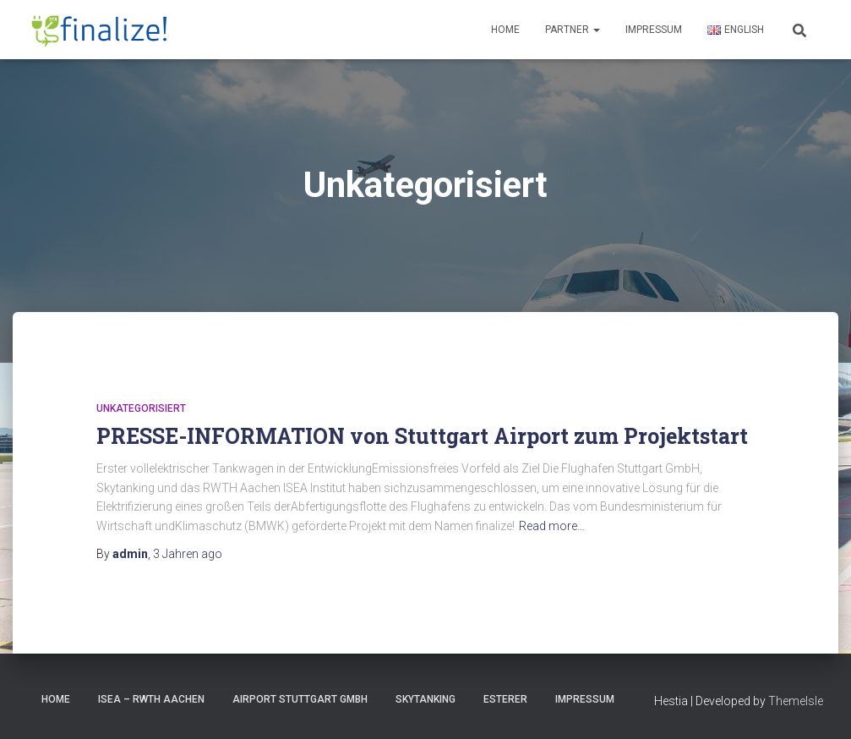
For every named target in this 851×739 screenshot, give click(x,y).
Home (505, 30)
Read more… (552, 526)
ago (187, 554)
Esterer (505, 699)
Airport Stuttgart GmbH (300, 699)
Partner (572, 30)
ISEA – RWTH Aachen (151, 699)
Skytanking (425, 699)
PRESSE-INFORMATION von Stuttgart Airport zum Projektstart (422, 436)
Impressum (653, 30)
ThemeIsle (795, 701)
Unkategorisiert (141, 408)
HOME (55, 699)
